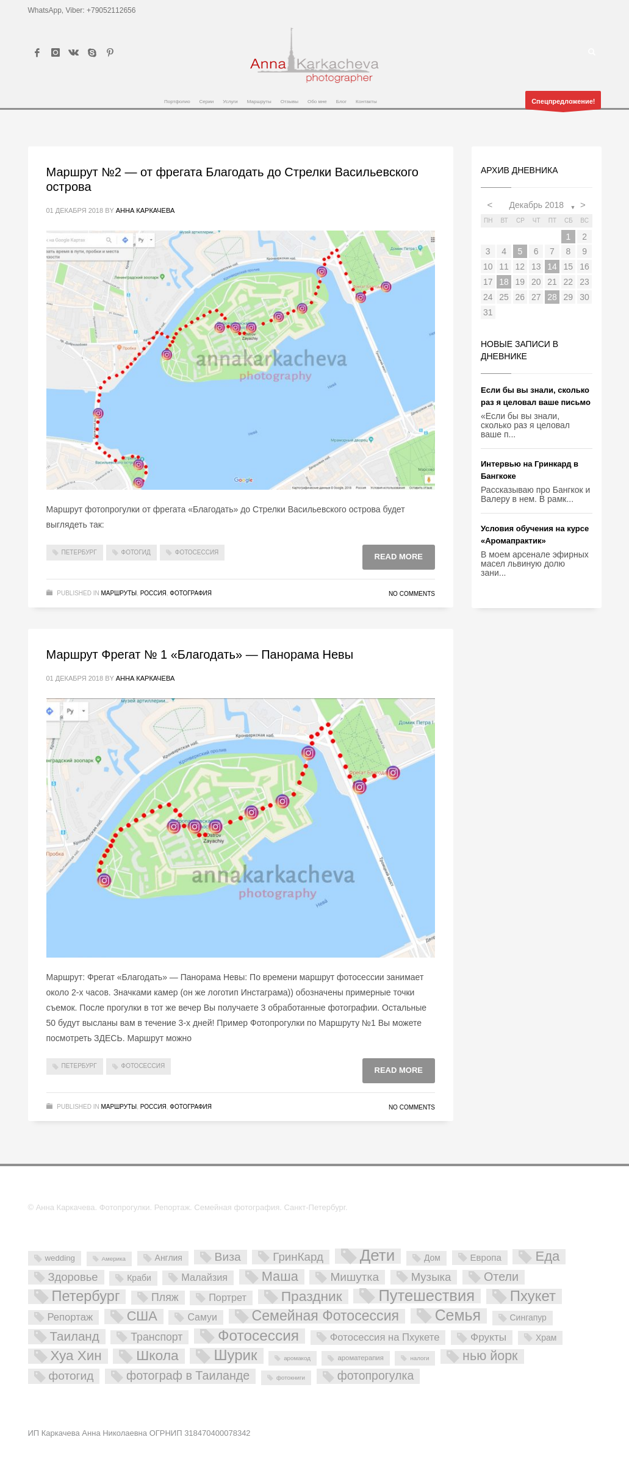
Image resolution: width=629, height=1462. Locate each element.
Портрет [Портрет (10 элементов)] (227, 1297)
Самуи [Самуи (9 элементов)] (202, 1317)
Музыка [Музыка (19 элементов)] (431, 1276)
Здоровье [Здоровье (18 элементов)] (73, 1276)
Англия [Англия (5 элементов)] (168, 1258)
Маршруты (119, 593)
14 (552, 266)
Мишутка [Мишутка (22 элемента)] (354, 1276)
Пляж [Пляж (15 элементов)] (164, 1297)
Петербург (79, 552)
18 (504, 282)
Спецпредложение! (563, 103)
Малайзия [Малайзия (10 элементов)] (204, 1277)
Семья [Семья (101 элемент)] (458, 1316)
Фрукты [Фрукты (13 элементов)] (488, 1337)
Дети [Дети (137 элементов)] (377, 1256)
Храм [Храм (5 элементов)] (546, 1337)
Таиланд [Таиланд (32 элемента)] (74, 1336)
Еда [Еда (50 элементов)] (547, 1256)
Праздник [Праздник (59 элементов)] (311, 1296)
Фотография (191, 593)
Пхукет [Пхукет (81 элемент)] (533, 1296)
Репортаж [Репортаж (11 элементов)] (70, 1317)
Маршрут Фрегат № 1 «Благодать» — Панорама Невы (200, 654)
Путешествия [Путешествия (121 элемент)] (426, 1296)
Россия (153, 593)
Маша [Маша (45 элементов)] (280, 1276)
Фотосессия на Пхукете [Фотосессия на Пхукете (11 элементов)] (385, 1337)
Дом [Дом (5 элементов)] (432, 1258)
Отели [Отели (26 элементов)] (501, 1276)
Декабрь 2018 (536, 205)
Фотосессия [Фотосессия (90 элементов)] (258, 1336)
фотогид (136, 552)
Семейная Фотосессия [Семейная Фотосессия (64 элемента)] (325, 1316)
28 (552, 297)
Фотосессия (197, 552)
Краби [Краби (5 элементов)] (139, 1278)
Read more (399, 556)
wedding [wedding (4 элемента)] (60, 1258)
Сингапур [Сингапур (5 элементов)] (528, 1317)
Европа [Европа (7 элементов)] (485, 1257)
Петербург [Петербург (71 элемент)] (86, 1296)
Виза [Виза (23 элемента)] (228, 1256)
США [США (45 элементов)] (142, 1316)
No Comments (412, 593)
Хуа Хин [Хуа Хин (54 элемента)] (76, 1356)
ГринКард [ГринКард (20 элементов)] (298, 1256)
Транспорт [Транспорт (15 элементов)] (156, 1337)
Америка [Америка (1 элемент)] (114, 1258)
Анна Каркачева (145, 210)
